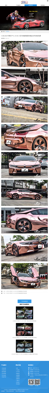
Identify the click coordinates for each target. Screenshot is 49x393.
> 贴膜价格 (18, 378)
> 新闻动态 (18, 373)
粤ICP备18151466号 (24, 389)
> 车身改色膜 (3, 368)
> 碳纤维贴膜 (3, 371)
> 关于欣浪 (18, 371)
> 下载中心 (18, 380)
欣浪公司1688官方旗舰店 (20, 391)
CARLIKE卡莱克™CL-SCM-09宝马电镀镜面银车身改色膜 (16, 293)
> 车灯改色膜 (3, 375)
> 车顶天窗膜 (3, 373)
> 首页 (17, 368)
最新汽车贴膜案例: (24, 304)
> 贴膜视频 (18, 375)
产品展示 (18, 5)
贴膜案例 (31, 5)
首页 (6, 5)
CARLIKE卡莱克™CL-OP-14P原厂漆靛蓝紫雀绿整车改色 (24, 320)
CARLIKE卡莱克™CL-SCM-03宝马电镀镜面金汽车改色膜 (16, 291)
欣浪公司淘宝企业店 (10, 391)
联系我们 (43, 5)
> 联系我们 (18, 382)
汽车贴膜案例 (24, 301)
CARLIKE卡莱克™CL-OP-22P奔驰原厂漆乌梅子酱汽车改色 (24, 337)
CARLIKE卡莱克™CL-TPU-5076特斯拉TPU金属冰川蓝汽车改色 (24, 354)
